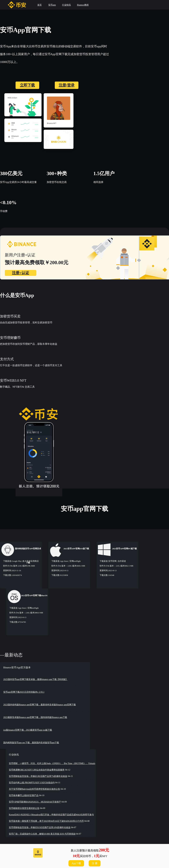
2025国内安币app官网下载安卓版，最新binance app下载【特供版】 (35, 679)
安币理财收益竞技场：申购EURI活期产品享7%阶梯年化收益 (38, 776)
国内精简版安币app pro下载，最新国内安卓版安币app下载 (31, 742)
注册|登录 (66, 85)
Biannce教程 (83, 5)
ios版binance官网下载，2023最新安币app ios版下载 (27, 730)
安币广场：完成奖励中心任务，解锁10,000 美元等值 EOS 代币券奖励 (42, 834)
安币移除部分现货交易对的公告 (24, 808)
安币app (52, 5)
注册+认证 (20, 273)
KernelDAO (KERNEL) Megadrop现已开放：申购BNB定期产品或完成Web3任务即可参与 (51, 814)
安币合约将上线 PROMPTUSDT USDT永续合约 (32, 782)
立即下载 (27, 85)
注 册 (94, 863)
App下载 (76, 863)
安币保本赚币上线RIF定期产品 (23, 795)
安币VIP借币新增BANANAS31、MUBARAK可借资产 (35, 802)
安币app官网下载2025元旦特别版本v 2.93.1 (23, 692)
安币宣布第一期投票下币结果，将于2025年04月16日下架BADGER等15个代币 (46, 821)
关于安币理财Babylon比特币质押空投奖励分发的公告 (34, 789)
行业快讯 (66, 5)
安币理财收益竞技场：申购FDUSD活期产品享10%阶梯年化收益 (39, 827)
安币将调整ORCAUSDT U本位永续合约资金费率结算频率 (36, 769)
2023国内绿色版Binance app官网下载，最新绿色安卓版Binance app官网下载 (39, 704)
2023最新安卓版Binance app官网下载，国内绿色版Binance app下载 (35, 717)
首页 (39, 5)
